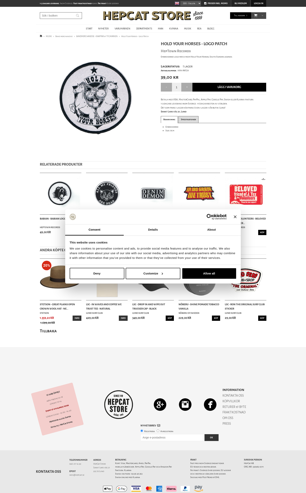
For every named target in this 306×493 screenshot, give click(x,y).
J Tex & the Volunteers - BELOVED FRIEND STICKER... (245, 221)
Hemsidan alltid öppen (60, 405)
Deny (97, 273)
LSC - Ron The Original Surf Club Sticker (245, 306)
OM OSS (227, 404)
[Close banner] (235, 216)
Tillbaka (48, 331)
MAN (160, 28)
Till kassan (239, 15)
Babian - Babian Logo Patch (57, 218)
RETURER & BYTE (234, 393)
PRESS (226, 410)
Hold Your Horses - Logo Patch (135, 36)
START (89, 28)
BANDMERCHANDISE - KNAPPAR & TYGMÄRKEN (97, 36)
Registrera (149, 417)
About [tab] (211, 229)
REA (199, 28)
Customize (153, 273)
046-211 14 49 (75, 450)
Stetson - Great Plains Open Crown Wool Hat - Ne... (57, 306)
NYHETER (103, 28)
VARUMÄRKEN (122, 28)
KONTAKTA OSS (233, 382)
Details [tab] (153, 229)
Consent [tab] (95, 229)
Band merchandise (64, 36)
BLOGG (210, 28)
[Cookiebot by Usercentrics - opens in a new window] (209, 217)
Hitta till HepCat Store (61, 411)
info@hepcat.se (76, 461)
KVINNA (173, 28)
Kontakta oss (48, 458)
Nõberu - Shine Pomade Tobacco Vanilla (199, 306)
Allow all (209, 273)
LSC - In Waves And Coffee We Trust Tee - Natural (104, 306)
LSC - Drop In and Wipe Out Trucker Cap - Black (148, 306)
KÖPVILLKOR (231, 387)
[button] (255, 15)
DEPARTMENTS (144, 28)
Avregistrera (166, 417)
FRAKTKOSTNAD (234, 399)
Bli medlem (241, 3)
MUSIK (187, 28)
